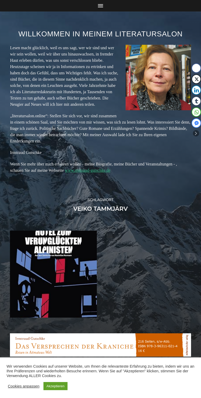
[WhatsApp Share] (196, 112)
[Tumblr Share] (196, 101)
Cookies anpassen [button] (24, 386)
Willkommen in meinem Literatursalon (100, 34)
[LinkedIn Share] (196, 90)
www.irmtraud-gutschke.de (87, 170)
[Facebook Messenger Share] (196, 123)
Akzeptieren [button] (56, 386)
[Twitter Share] (196, 79)
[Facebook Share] (196, 68)
